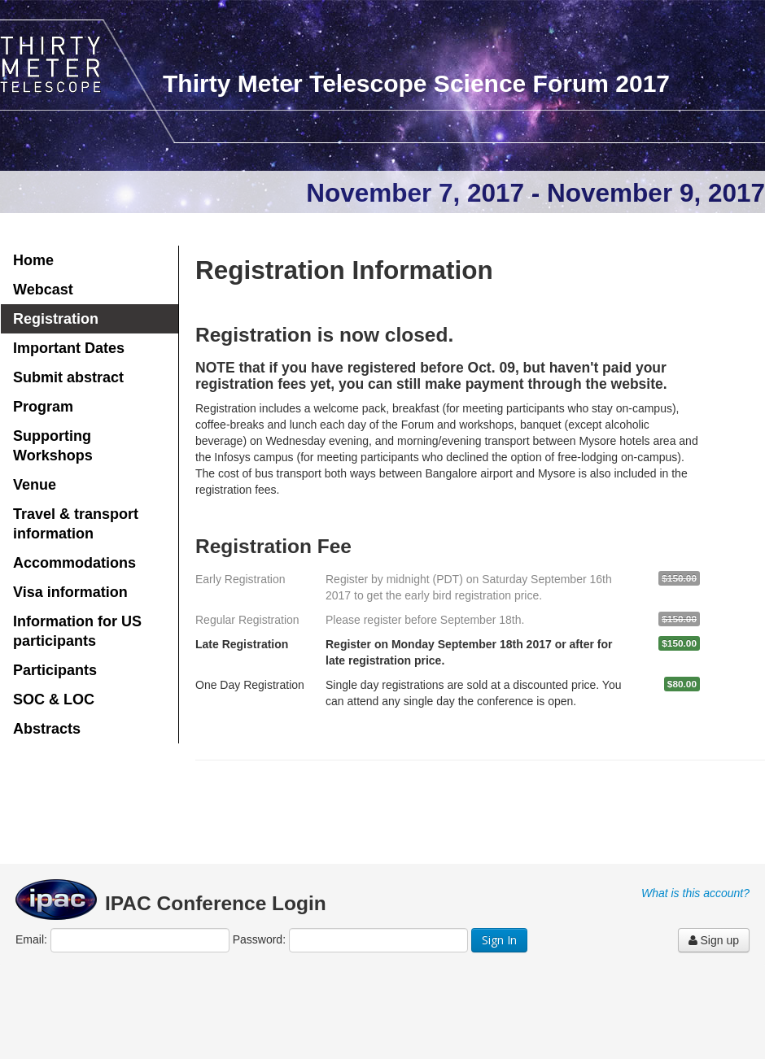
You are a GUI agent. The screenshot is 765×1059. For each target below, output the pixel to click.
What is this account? (695, 893)
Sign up (713, 940)
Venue (34, 485)
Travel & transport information (75, 524)
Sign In (499, 940)
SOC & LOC (53, 699)
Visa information (70, 592)
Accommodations (74, 563)
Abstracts (47, 729)
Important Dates (69, 348)
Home (33, 260)
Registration (55, 319)
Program (43, 407)
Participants (55, 670)
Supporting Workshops (53, 446)
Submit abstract (68, 377)
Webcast (43, 289)
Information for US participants (77, 631)
